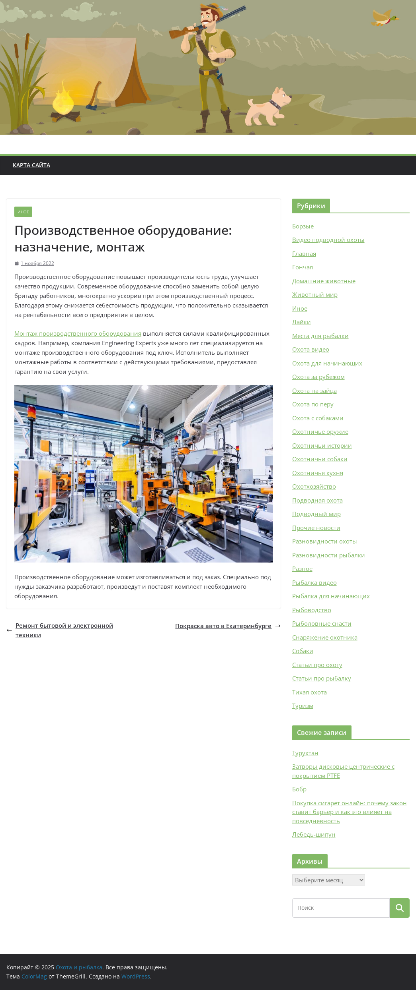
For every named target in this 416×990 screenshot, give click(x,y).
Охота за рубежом (318, 377)
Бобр (299, 789)
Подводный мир (316, 514)
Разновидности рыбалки (328, 555)
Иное (23, 212)
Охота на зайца (314, 390)
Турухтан (305, 753)
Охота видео (310, 349)
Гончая (302, 267)
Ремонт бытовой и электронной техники (59, 630)
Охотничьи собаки (320, 459)
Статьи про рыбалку (321, 678)
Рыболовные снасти (322, 623)
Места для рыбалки (320, 336)
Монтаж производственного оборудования (77, 333)
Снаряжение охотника (324, 637)
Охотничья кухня (317, 473)
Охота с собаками (318, 418)
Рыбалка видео (314, 582)
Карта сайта (31, 165)
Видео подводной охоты (328, 240)
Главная (304, 253)
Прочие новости (316, 528)
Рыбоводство (311, 610)
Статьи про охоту (317, 665)
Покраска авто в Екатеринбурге (228, 626)
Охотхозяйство (314, 486)
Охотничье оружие (320, 431)
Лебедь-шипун (314, 834)
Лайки (301, 322)
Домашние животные (323, 281)
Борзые (303, 226)
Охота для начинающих (327, 363)
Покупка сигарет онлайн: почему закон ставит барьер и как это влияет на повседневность (349, 812)
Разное (302, 568)
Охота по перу (313, 404)
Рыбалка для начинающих (331, 596)
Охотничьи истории (322, 445)
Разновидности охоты (324, 541)
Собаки (302, 651)
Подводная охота (317, 500)
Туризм (302, 706)
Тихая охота (309, 692)
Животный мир (315, 294)
